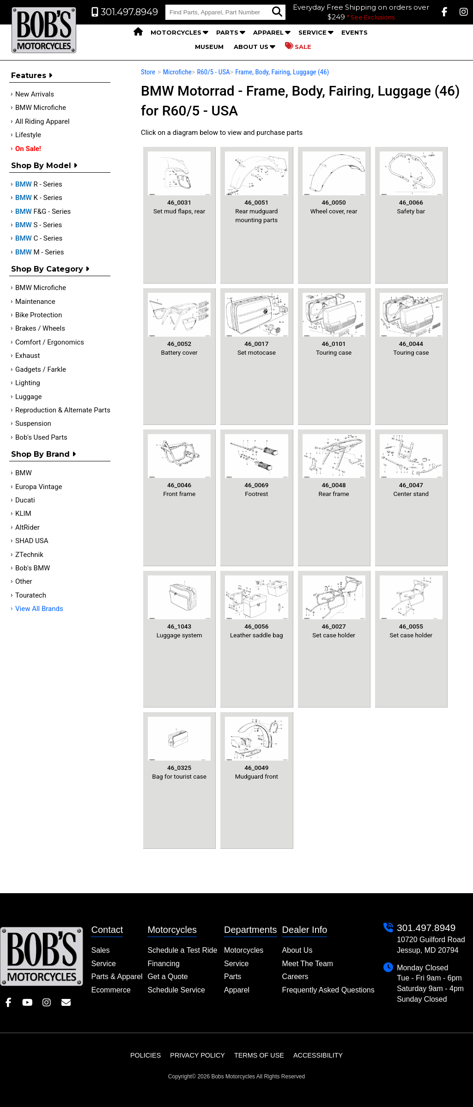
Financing (163, 964)
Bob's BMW (32, 568)
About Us (251, 46)
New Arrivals (34, 94)
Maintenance (35, 301)
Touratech (30, 595)
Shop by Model (44, 165)
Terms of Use (259, 1055)
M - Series (39, 252)
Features (31, 75)
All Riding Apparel (42, 121)
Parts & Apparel (116, 976)
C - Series (38, 238)
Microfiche (177, 72)
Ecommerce (110, 990)
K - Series (38, 198)
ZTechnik (29, 554)
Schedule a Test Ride (182, 950)
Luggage (28, 397)
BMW (23, 473)
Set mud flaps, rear (179, 183)
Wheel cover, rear (334, 183)
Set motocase (256, 324)
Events (354, 32)
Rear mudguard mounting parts (256, 187)
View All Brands (39, 609)
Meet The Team (308, 964)
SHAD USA (32, 541)
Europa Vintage (38, 487)
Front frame (179, 465)
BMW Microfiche (40, 107)
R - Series (38, 184)
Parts (227, 32)
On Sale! (28, 149)
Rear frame (334, 465)
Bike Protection (38, 315)
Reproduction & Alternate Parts (62, 410)
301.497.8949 (426, 927)
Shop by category (50, 269)
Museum (209, 46)
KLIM (23, 513)
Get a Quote (167, 976)
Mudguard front (256, 748)
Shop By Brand (43, 454)
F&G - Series (43, 211)
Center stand (411, 465)
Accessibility (318, 1055)
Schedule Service (176, 990)
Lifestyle (28, 135)
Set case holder (334, 607)
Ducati (25, 500)
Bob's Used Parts (41, 437)
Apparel (268, 32)
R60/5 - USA (213, 72)
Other (23, 581)
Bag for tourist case (179, 748)
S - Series (38, 225)
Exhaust (27, 355)
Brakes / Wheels (40, 328)
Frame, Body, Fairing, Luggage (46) (282, 72)
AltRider (27, 527)
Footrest (256, 465)
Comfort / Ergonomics (49, 342)
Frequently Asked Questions (328, 990)
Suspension (33, 423)
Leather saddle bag (256, 607)
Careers (295, 976)
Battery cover (179, 324)
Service (312, 32)
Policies (145, 1055)
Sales (100, 950)
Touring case (334, 324)
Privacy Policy (197, 1055)
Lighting (27, 383)
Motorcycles (176, 32)
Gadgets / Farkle (40, 369)
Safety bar (411, 183)
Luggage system (179, 607)
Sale (298, 46)
